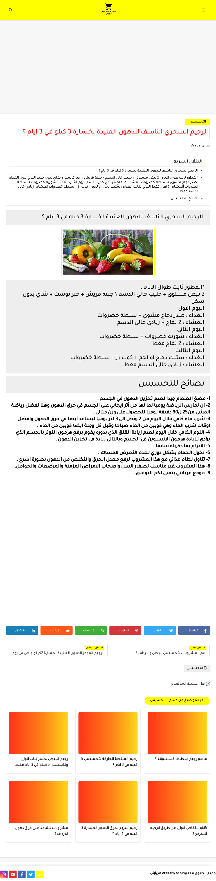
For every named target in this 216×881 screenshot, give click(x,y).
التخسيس (198, 122)
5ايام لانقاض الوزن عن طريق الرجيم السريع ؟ (178, 831)
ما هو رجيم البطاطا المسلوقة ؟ (181, 759)
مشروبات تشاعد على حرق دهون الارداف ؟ (41, 831)
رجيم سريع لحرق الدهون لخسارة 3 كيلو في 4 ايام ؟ (109, 831)
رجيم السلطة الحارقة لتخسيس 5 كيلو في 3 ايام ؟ (109, 762)
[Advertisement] (108, 69)
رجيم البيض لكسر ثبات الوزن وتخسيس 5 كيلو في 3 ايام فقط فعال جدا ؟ (41, 762)
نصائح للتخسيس (184, 199)
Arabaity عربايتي (162, 873)
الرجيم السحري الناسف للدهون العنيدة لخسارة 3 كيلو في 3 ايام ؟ (148, 171)
